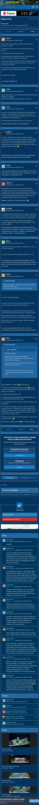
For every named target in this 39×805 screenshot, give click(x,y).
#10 (36, 339)
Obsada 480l (9, 539)
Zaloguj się (19, 467)
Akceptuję (34, 801)
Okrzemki (8, 705)
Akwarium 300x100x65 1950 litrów (16, 711)
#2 (36, 90)
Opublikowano (14, 40)
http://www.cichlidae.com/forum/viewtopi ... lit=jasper (16, 98)
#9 (36, 275)
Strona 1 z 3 (21, 31)
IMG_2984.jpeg (6, 794)
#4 (36, 132)
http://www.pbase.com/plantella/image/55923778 (15, 305)
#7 (36, 209)
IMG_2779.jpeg (6, 749)
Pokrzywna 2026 (8, 514)
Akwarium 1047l (6, 780)
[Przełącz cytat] (4, 280)
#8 (36, 242)
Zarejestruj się (19, 455)
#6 (36, 183)
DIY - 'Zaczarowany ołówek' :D (19, 25)
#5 (36, 166)
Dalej (33, 31)
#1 (36, 39)
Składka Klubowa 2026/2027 (11, 519)
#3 (36, 107)
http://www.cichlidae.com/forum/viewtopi (14, 288)
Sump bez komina (11, 722)
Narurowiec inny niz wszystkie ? (15, 716)
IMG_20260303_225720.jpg (10, 766)
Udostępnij (9, 477)
